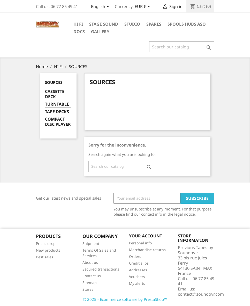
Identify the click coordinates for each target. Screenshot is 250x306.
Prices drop (46, 243)
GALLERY (100, 31)
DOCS (79, 31)
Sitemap (89, 282)
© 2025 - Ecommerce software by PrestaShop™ (125, 299)
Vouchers (137, 276)
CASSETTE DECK (54, 94)
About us (90, 262)
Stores (87, 289)
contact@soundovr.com (201, 294)
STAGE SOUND (103, 24)
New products (48, 250)
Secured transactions (100, 269)
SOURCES (53, 82)
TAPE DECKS (57, 111)
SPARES (153, 24)
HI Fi (78, 24)
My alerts (137, 283)
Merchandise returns (147, 249)
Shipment (90, 243)
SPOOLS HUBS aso (187, 24)
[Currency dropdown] (143, 7)
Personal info (140, 243)
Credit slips (139, 263)
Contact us (91, 275)
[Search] (181, 46)
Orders (135, 256)
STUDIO (132, 24)
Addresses (138, 269)
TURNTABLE (57, 104)
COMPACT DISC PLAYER (58, 121)
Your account (145, 236)
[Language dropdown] (101, 7)
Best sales (44, 256)
